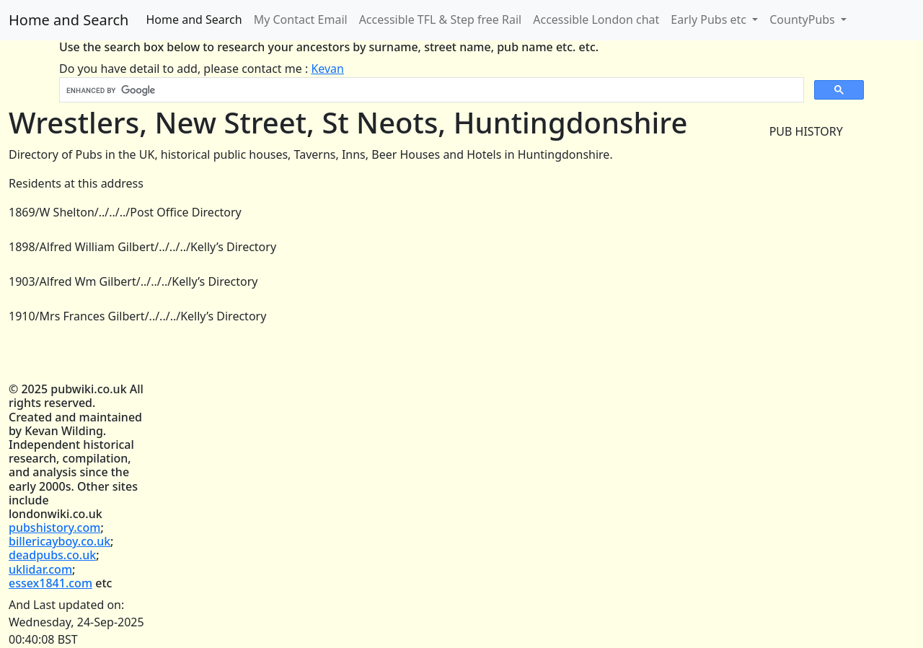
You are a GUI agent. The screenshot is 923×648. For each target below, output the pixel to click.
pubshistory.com (54, 527)
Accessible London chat (596, 19)
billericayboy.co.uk (59, 541)
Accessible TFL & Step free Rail (440, 19)
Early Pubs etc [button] (710, 19)
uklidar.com (40, 569)
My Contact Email (301, 19)
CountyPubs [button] (803, 19)
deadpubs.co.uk (52, 555)
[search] (430, 90)
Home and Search (68, 20)
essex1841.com (50, 583)
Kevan (327, 68)
